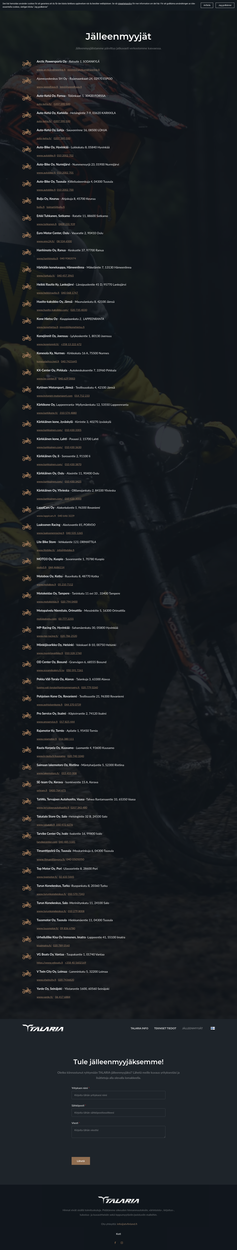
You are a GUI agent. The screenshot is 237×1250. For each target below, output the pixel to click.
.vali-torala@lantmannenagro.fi (61, 687)
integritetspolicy (125, 3)
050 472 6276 (64, 824)
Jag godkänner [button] (225, 5)
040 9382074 (68, 258)
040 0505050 (75, 859)
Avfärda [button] (207, 5)
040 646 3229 (66, 515)
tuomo (40, 687)
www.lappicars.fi (46, 515)
